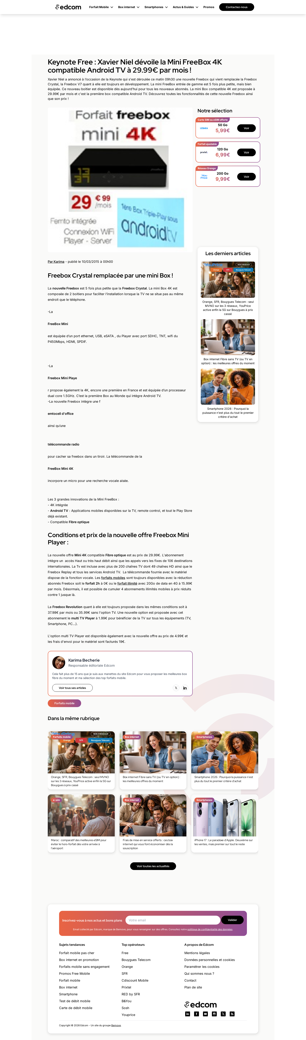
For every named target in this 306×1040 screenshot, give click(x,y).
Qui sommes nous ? (199, 973)
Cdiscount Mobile (135, 980)
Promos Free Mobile (74, 973)
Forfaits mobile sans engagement (84, 967)
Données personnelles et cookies (209, 960)
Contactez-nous (237, 7)
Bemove (116, 1025)
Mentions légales (197, 953)
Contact (190, 980)
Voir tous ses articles (72, 688)
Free (125, 953)
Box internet (68, 987)
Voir (246, 128)
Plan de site (193, 987)
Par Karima (56, 262)
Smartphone (68, 994)
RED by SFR (131, 994)
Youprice (128, 1015)
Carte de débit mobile (75, 1008)
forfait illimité (127, 583)
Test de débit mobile (74, 1001)
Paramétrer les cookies (201, 967)
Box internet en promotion (79, 960)
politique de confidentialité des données (209, 929)
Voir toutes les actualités (153, 866)
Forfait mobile (69, 980)
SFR (125, 973)
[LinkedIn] (185, 688)
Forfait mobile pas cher (76, 953)
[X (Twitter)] (176, 688)
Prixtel (126, 987)
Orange (127, 967)
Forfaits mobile (64, 703)
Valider (232, 920)
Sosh (125, 1008)
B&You (126, 1001)
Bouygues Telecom (136, 960)
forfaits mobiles (113, 578)
